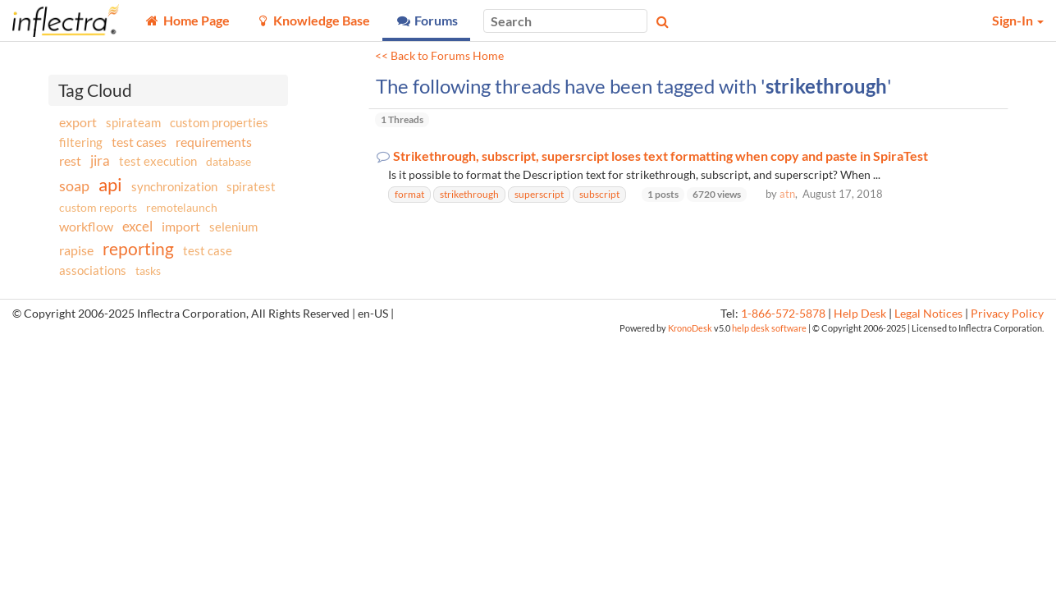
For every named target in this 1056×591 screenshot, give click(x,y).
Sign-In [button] (1018, 20)
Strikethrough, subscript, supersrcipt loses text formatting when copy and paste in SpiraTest (660, 156)
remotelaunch (181, 207)
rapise (76, 250)
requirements (214, 141)
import (181, 226)
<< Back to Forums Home (439, 55)
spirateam (133, 122)
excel (137, 226)
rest (70, 160)
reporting (138, 248)
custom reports (98, 207)
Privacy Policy (1007, 313)
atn (787, 193)
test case (207, 251)
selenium (233, 226)
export (78, 122)
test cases (139, 141)
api (110, 184)
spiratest (251, 186)
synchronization (174, 186)
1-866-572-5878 (783, 313)
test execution (158, 161)
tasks (148, 270)
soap (74, 185)
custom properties (219, 122)
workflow (86, 226)
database (228, 161)
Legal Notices (928, 313)
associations (92, 270)
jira (100, 161)
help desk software (769, 328)
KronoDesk (690, 328)
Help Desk (860, 313)
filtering (81, 142)
